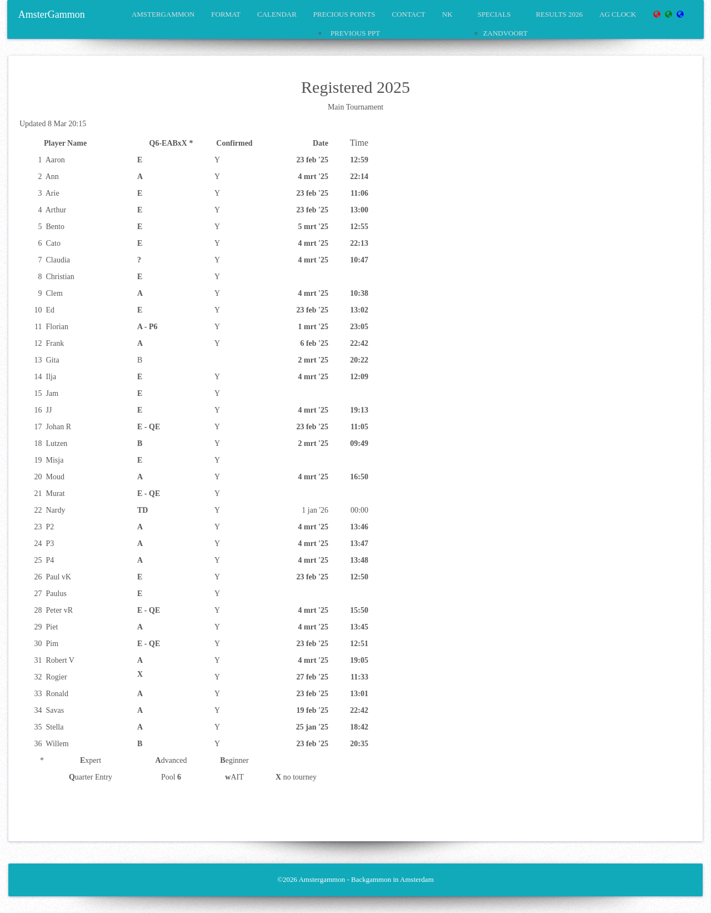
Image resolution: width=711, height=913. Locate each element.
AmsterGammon (51, 14)
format (226, 14)
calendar (277, 14)
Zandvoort (505, 33)
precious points (344, 14)
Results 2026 (559, 14)
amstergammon (163, 14)
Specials (494, 14)
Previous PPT (355, 33)
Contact (408, 14)
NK (447, 14)
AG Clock (617, 14)
